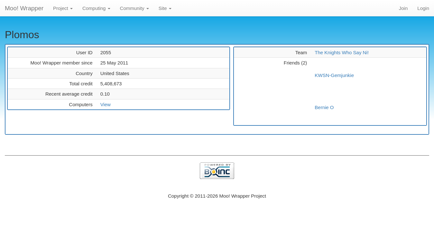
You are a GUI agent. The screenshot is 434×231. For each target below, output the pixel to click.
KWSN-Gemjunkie (334, 75)
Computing (96, 8)
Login (423, 8)
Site (165, 8)
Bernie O (324, 107)
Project (63, 8)
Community (134, 8)
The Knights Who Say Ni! (342, 52)
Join (403, 8)
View (105, 104)
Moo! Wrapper (24, 8)
